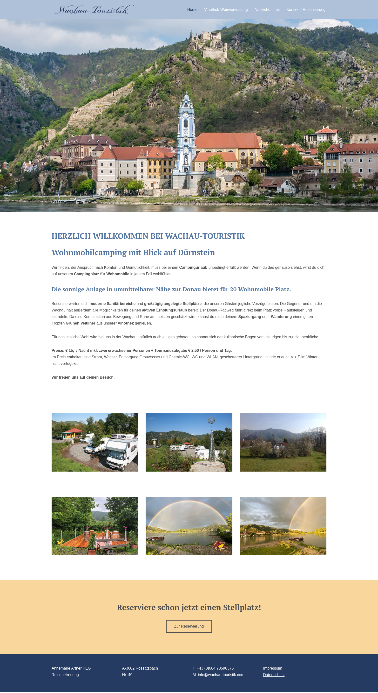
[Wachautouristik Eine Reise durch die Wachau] (94, 9)
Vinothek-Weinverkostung (226, 9)
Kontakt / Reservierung (305, 9)
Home (192, 9)
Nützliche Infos (266, 9)
